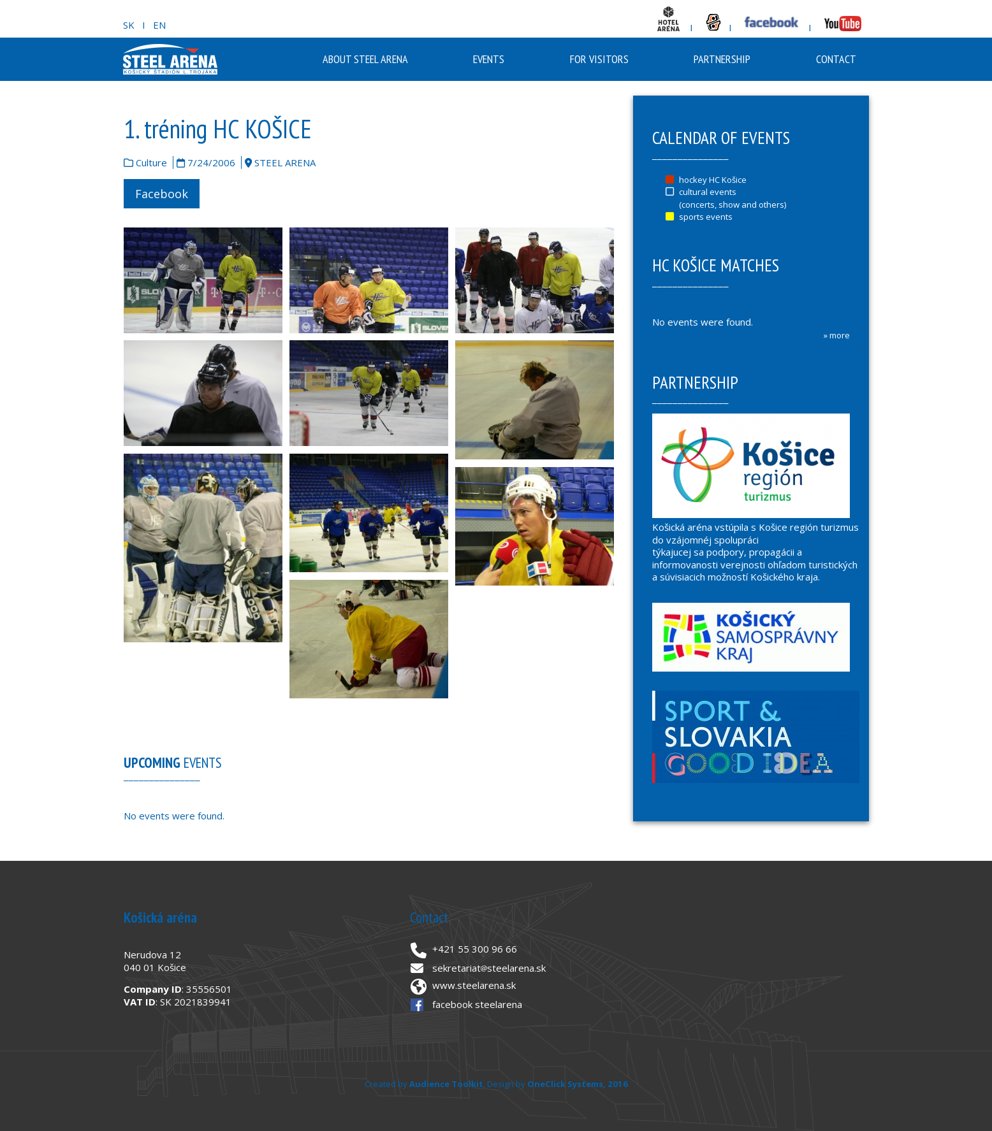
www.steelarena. (469, 985)
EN (159, 24)
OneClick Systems (565, 1084)
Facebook (161, 193)
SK (129, 24)
